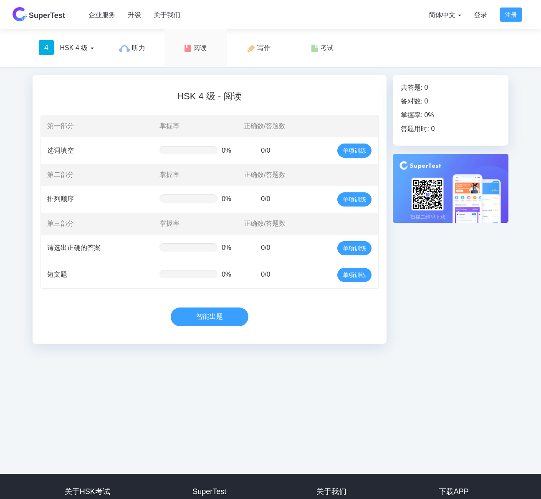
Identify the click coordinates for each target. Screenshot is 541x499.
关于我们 (167, 14)
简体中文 (445, 14)
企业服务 (101, 14)
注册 (511, 14)
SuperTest (39, 14)
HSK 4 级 (66, 47)
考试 (322, 48)
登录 (480, 14)
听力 (132, 48)
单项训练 (354, 150)
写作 (259, 48)
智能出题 (209, 316)
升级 (134, 14)
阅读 (195, 48)
